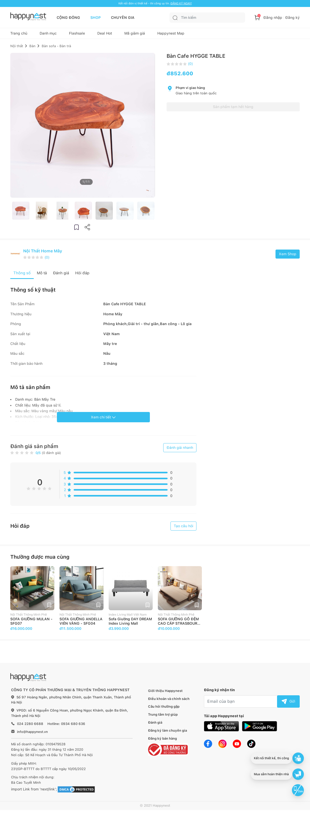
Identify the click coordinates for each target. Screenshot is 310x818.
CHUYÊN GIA (122, 17)
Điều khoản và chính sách (169, 702)
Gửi (288, 704)
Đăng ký (292, 17)
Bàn (32, 48)
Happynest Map (170, 35)
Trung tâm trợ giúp (163, 718)
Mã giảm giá (134, 35)
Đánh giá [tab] (63, 275)
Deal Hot (104, 35)
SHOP (95, 17)
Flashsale (77, 35)
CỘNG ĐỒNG (68, 17)
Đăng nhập (272, 17)
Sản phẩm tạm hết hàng (233, 109)
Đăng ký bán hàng (162, 741)
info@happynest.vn (32, 735)
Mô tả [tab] (42, 275)
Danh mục (48, 35)
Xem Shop (287, 256)
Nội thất (16, 48)
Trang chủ (18, 35)
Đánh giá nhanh (180, 451)
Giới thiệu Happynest (165, 694)
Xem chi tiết (103, 420)
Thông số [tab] (22, 275)
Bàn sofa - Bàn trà (56, 48)
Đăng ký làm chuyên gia (167, 733)
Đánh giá (155, 725)
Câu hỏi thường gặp (163, 710)
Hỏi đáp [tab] (85, 275)
